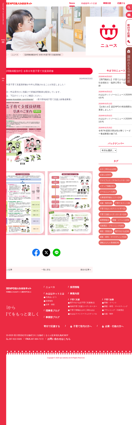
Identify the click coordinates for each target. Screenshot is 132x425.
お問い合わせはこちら (59, 339)
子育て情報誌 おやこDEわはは (82, 310)
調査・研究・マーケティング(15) (113, 237)
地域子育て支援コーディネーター (83, 306)
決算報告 (49, 301)
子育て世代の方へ (82, 326)
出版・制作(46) (106, 203)
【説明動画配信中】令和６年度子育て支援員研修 (43, 55)
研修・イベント (110, 303)
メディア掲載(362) (107, 186)
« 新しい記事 (7, 270)
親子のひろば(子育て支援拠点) (82, 303)
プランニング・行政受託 (114, 310)
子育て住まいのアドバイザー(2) (112, 209)
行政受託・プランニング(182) (112, 226)
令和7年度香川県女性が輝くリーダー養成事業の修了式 (115, 131)
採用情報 (74, 287)
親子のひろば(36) (122, 231)
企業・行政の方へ (114, 326)
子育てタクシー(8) (122, 203)
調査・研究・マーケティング (115, 306)
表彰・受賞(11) (106, 231)
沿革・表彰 (50, 304)
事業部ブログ (53, 317)
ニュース (14, 55)
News (72, 3)
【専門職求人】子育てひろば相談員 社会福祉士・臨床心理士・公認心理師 (115, 81)
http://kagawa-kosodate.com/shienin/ (16, 99)
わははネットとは (89, 3)
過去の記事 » (85, 270)
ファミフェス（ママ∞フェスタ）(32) (115, 180)
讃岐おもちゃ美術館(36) (109, 243)
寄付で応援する (52, 326)
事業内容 (107, 3)
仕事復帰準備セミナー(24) (110, 197)
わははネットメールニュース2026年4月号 (115, 95)
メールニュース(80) (108, 192)
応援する (121, 3)
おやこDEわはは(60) (108, 169)
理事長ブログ (53, 310)
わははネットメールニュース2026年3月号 (115, 119)
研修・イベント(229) (120, 220)
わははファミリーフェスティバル (83, 314)
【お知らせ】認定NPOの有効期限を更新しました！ (115, 107)
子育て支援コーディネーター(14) (113, 214)
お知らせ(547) (105, 175)
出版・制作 (108, 314)
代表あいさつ (51, 297)
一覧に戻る (45, 270)
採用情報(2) (104, 220)
